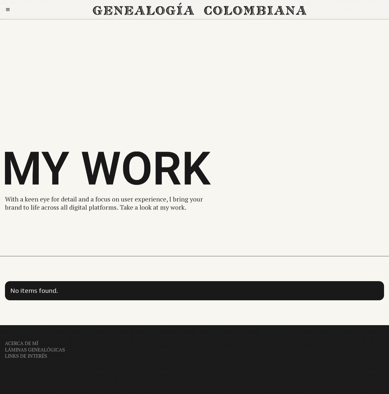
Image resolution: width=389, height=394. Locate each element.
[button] (10, 9)
